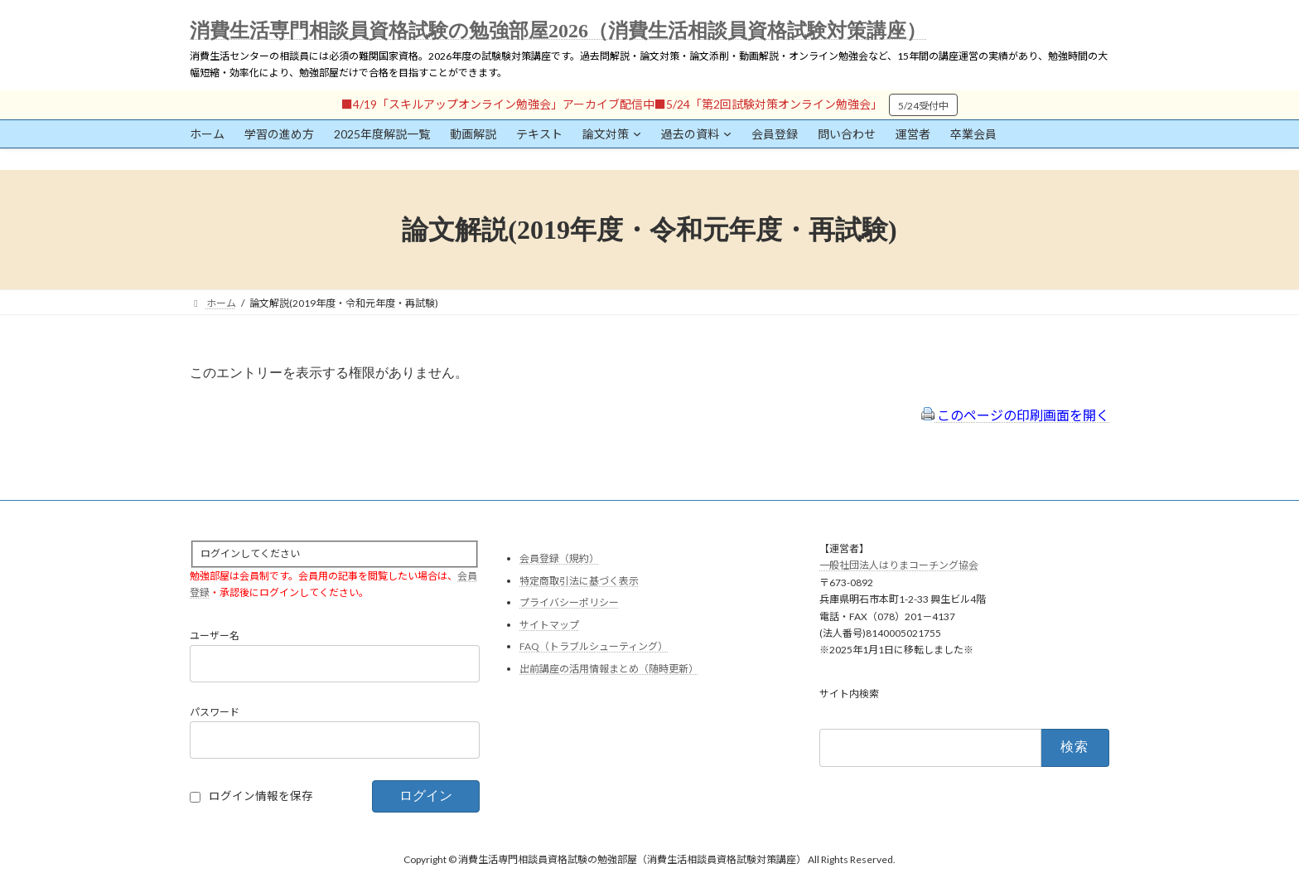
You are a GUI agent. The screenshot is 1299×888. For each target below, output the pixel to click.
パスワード (214, 712)
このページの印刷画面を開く (1015, 415)
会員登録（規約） (559, 558)
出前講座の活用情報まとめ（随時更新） (608, 668)
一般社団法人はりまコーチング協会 (898, 565)
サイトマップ (549, 624)
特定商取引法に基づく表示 (579, 580)
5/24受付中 (923, 105)
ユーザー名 (214, 635)
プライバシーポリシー (569, 602)
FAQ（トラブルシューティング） (593, 646)
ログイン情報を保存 (261, 796)
